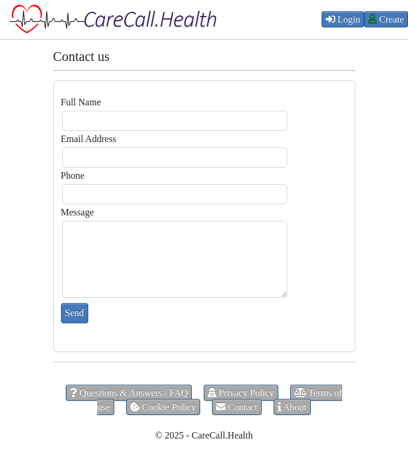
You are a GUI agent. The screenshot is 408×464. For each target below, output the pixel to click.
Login (343, 19)
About (292, 407)
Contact (237, 407)
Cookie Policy (163, 407)
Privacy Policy (241, 393)
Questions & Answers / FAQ (129, 393)
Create (386, 19)
